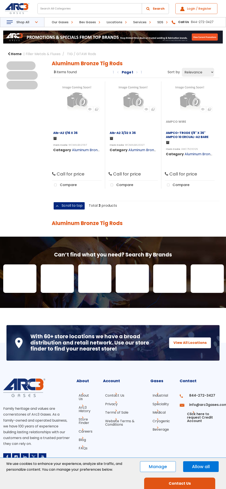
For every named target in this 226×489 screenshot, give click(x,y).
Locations (114, 22)
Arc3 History (82, 405)
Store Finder (81, 416)
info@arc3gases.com (204, 403)
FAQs (80, 441)
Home (15, 53)
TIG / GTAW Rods (81, 53)
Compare (64, 185)
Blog (80, 433)
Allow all (201, 467)
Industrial (160, 395)
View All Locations (186, 342)
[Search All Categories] (103, 8)
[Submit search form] (155, 8)
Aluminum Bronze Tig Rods (94, 149)
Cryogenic (161, 418)
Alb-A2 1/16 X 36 (65, 133)
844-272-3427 (198, 395)
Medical (159, 410)
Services (140, 22)
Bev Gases (87, 22)
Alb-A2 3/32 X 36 (123, 133)
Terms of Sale (114, 410)
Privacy (109, 403)
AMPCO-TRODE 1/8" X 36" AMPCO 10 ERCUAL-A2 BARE (187, 135)
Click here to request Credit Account (197, 412)
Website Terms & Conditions (117, 420)
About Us (84, 395)
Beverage (161, 426)
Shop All (22, 22)
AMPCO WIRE (176, 122)
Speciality (161, 403)
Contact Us (112, 395)
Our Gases (60, 22)
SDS (160, 22)
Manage (158, 467)
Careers (83, 425)
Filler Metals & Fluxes (43, 53)
